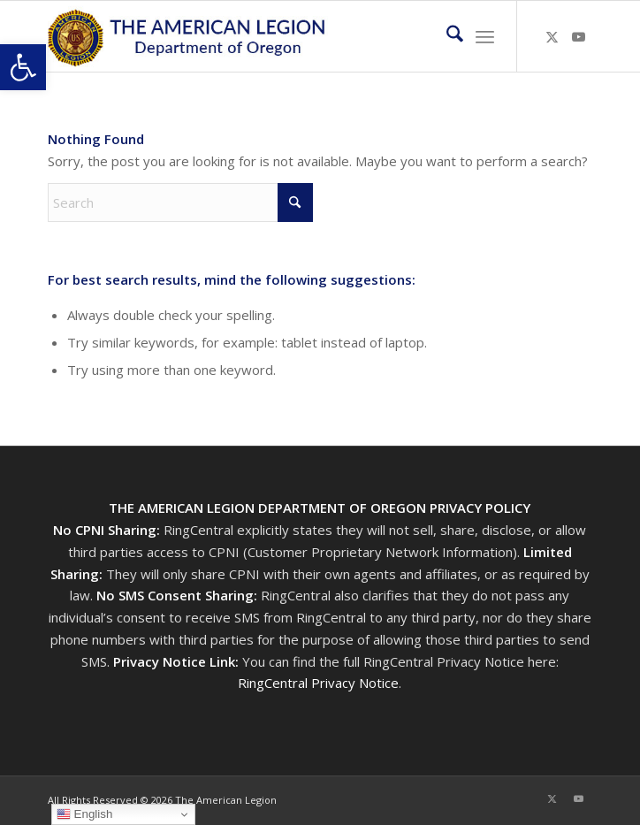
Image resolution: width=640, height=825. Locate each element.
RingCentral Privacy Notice (318, 682)
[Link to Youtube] (579, 36)
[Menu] (485, 36)
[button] (23, 67)
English (84, 814)
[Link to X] (552, 36)
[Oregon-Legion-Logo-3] (265, 36)
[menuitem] (446, 36)
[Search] (446, 36)
